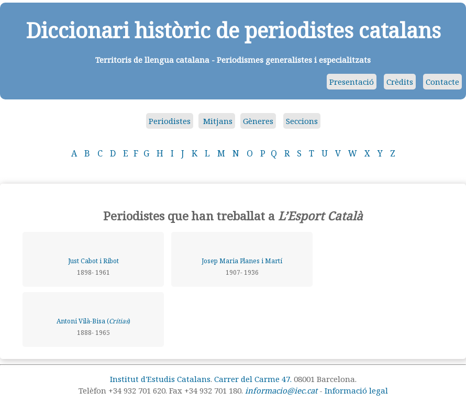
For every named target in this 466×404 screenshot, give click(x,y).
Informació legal (356, 390)
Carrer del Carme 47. (253, 379)
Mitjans (216, 121)
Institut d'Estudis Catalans (160, 379)
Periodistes (170, 121)
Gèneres (258, 121)
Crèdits (399, 81)
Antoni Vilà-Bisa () (93, 321)
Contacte (442, 81)
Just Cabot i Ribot (93, 260)
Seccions (302, 121)
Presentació (351, 81)
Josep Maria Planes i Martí (242, 260)
